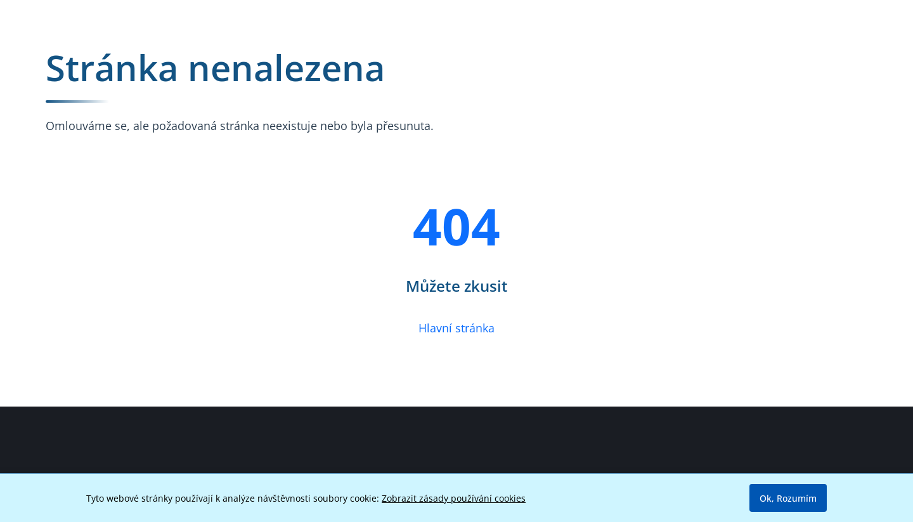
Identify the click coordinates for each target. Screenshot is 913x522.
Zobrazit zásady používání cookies (454, 498)
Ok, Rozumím (788, 498)
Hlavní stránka (456, 328)
